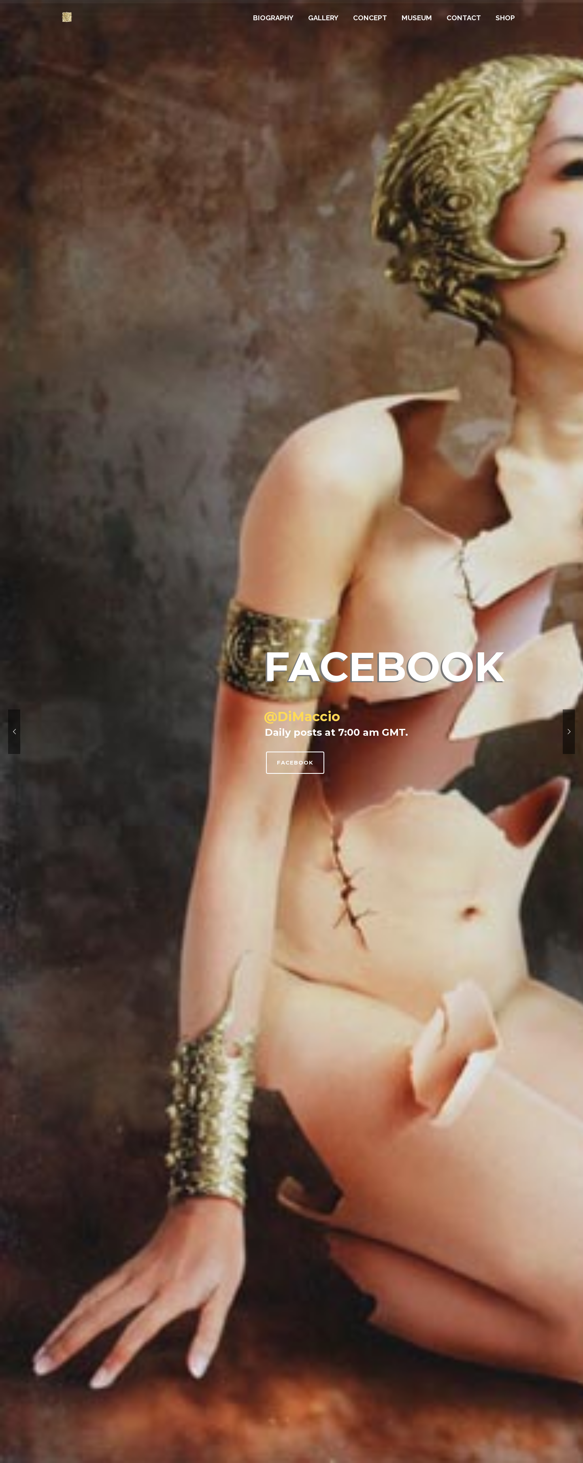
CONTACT (464, 18)
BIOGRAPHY (273, 18)
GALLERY (323, 18)
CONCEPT (370, 18)
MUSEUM (417, 18)
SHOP (505, 18)
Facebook (295, 762)
